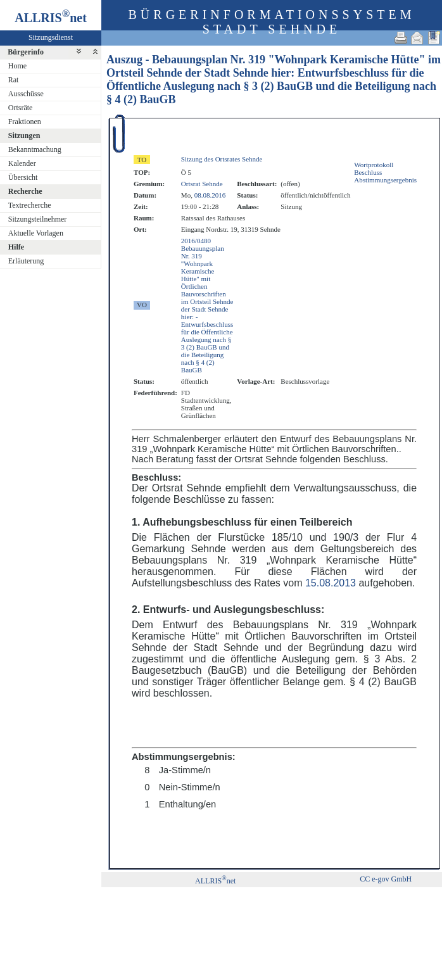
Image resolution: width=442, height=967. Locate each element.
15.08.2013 (330, 583)
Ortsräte (20, 107)
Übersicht (23, 177)
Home (17, 65)
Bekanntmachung (34, 149)
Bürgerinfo (26, 51)
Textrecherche (29, 205)
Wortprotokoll (373, 164)
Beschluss (368, 172)
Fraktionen (24, 121)
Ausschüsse (26, 93)
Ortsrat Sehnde (202, 183)
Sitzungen (24, 135)
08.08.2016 (210, 195)
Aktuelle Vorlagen (35, 233)
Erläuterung (26, 260)
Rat (13, 79)
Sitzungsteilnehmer (37, 219)
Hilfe (16, 247)
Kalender (22, 163)
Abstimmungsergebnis (385, 180)
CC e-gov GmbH (386, 879)
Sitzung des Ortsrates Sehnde (222, 159)
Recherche (25, 191)
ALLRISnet (215, 880)
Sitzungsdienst (50, 37)
